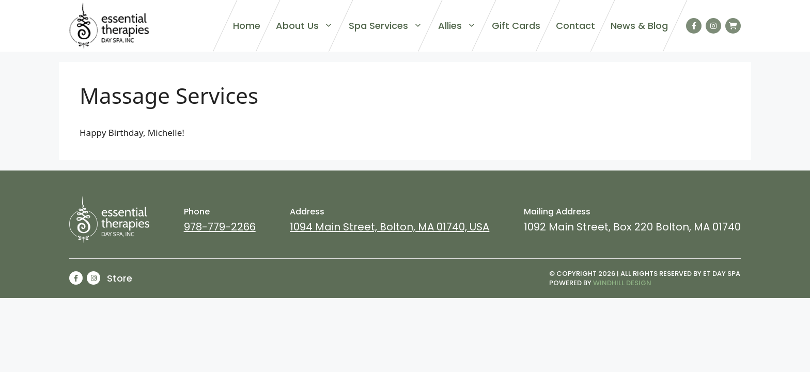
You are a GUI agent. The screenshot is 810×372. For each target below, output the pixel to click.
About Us (304, 26)
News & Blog (639, 25)
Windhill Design (622, 283)
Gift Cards (516, 25)
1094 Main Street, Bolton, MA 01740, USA (389, 227)
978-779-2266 (220, 227)
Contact (575, 25)
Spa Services (386, 26)
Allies (457, 26)
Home (246, 25)
